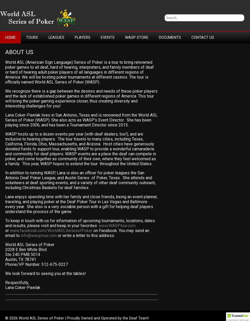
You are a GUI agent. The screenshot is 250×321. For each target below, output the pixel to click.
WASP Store (136, 37)
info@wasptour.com (39, 235)
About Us (19, 52)
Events (108, 37)
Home (10, 37)
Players (82, 37)
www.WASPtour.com (117, 225)
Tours (32, 37)
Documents (170, 37)
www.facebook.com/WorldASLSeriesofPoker (51, 230)
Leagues (56, 37)
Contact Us (202, 37)
